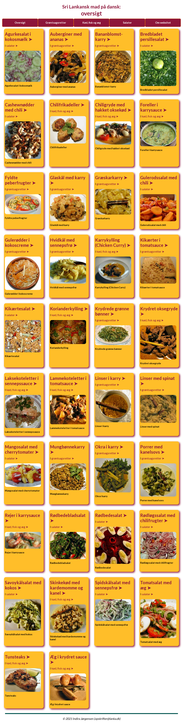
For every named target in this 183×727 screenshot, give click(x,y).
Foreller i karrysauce (151, 107)
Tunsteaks (15, 656)
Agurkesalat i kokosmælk (18, 36)
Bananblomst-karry (109, 36)
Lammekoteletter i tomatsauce (68, 381)
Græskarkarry (109, 177)
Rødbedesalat (109, 515)
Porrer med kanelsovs (151, 449)
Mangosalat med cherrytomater (21, 449)
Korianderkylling (67, 308)
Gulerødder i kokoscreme (17, 242)
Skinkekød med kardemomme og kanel (66, 588)
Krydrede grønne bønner (112, 311)
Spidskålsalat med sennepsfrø (112, 585)
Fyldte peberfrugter (18, 180)
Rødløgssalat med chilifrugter (157, 518)
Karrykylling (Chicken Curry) (111, 242)
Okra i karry (107, 446)
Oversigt (20, 22)
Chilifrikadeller (65, 104)
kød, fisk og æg (91, 22)
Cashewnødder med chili (19, 107)
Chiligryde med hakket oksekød (111, 107)
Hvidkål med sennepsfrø (62, 242)
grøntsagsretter (55, 22)
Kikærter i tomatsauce (152, 242)
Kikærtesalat (18, 308)
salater (127, 22)
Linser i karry (108, 378)
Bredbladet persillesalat (152, 36)
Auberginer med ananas (66, 36)
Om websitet (163, 22)
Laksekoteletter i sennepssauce (22, 381)
